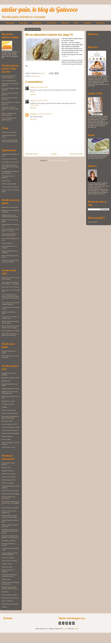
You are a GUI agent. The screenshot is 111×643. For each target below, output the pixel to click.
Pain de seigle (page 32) (9, 80)
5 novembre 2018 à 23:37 (44, 114)
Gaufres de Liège (7, 567)
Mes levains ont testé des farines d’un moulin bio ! (9, 334)
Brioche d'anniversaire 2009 (10, 490)
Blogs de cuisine (93, 222)
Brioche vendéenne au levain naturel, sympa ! (10, 322)
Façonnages (10, 23)
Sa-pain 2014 (6, 181)
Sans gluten (87, 23)
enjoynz (64, 628)
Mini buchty (5, 592)
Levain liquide (37, 23)
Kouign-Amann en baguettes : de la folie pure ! (11, 583)
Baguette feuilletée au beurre (10, 388)
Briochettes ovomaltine (8, 540)
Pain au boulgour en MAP (9, 424)
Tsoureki (4, 607)
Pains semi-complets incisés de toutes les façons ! (10, 261)
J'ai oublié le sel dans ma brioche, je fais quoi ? (9, 575)
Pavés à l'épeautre (7, 436)
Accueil (53, 154)
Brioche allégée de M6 (8, 480)
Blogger (76, 628)
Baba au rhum (6, 467)
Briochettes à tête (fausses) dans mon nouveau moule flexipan (10, 531)
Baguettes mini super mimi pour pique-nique (10, 392)
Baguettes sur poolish (8, 401)
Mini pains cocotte (7, 421)
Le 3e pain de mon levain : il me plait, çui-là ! (10, 317)
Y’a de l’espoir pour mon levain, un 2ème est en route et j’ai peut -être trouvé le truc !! (10, 297)
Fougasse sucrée (7, 564)
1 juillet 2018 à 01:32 (41, 87)
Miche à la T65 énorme (9, 410)
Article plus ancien (76, 154)
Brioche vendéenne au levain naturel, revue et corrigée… (10, 326)
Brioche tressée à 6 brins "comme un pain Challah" (9, 516)
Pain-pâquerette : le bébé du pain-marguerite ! (10, 172)
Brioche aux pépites (8, 483)
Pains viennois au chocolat (10, 604)
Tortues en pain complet (9, 184)
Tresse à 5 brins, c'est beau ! (10, 187)
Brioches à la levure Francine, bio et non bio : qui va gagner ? (11, 503)
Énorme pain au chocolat (9, 159)
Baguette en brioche (8, 470)
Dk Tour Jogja (34, 105)
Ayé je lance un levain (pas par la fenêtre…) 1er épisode (10, 283)
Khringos (4, 407)
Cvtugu (32, 92)
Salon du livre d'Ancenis (9, 132)
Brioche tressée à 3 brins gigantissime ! (9, 511)
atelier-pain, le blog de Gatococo (40, 9)
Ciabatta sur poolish (8, 404)
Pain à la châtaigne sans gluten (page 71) (9, 114)
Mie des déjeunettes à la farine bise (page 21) (9, 76)
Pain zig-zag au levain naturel (11, 330)
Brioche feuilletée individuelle (10, 494)
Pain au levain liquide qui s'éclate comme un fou (9, 234)
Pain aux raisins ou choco (9, 595)
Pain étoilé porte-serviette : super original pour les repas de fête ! (10, 166)
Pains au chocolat (7, 601)
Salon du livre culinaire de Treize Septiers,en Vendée (10, 141)
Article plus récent (31, 154)
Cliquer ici (65, 56)
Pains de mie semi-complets (10, 433)
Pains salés (65, 23)
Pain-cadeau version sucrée (10, 162)
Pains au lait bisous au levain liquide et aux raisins (10, 229)
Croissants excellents (8, 557)
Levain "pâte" (23, 23)
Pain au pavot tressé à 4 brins (11, 427)
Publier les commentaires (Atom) (58, 160)
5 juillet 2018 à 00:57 (41, 100)
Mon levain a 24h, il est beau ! (11, 287)
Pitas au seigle (6, 439)
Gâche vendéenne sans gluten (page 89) (9, 118)
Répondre (33, 94)
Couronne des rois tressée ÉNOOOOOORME (10, 553)
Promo (76, 23)
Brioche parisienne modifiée (10, 508)
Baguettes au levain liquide (10, 207)
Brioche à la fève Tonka (9, 474)
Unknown (33, 114)
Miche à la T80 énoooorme (10, 413)
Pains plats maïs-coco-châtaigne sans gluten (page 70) (10, 108)
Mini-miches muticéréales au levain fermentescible (10, 417)
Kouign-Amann (6, 579)
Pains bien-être (51, 23)
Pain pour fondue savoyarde (10, 430)
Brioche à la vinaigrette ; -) (10, 477)
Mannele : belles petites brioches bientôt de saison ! (10, 587)
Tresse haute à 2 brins (8, 447)
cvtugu (32, 87)
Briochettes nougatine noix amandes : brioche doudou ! (10, 536)
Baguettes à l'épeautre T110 (10, 378)
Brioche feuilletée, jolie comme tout (8, 497)
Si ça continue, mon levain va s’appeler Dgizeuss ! (10, 303)
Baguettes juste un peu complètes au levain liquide (10, 216)
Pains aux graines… (8, 243)
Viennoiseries (100, 23)
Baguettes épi (6, 381)
